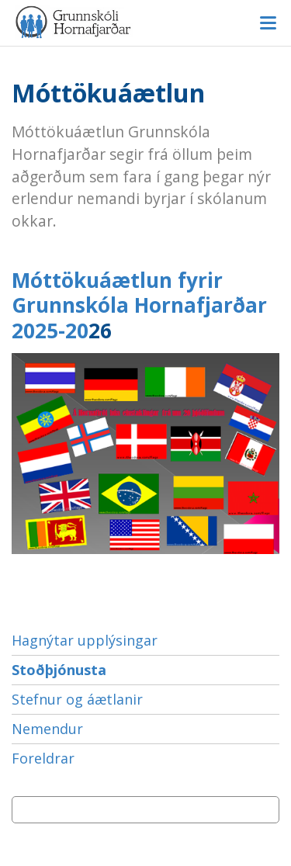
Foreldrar (43, 758)
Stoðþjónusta (59, 669)
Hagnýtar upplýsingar (85, 640)
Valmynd (267, 23)
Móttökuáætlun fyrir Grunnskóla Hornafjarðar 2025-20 (139, 305)
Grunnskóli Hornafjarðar (145, 22)
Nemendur (47, 728)
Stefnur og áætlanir (77, 699)
